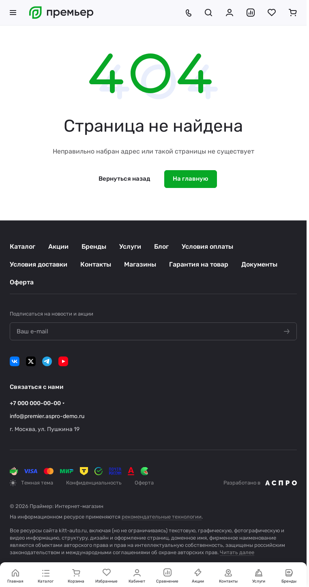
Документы (259, 264)
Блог (161, 246)
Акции (58, 246)
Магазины (140, 264)
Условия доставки (38, 264)
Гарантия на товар (198, 264)
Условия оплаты (207, 246)
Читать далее (237, 552)
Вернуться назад (124, 178)
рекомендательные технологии (162, 517)
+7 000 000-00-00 (35, 403)
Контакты (95, 264)
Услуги (130, 246)
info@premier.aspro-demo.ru (47, 416)
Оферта (22, 282)
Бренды (94, 246)
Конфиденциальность (94, 483)
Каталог (22, 246)
